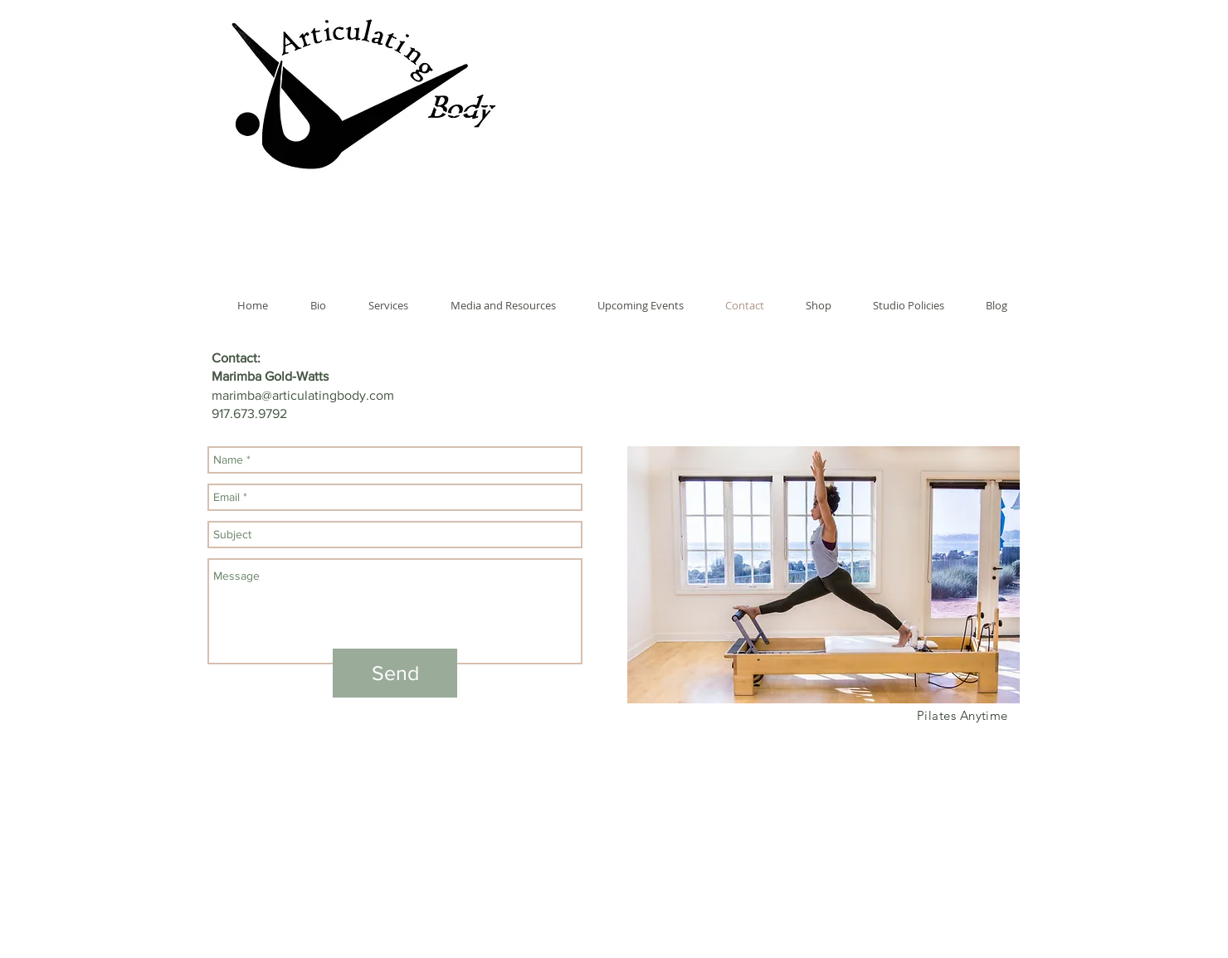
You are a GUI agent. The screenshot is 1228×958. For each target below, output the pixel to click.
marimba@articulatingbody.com (303, 395)
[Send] (395, 673)
